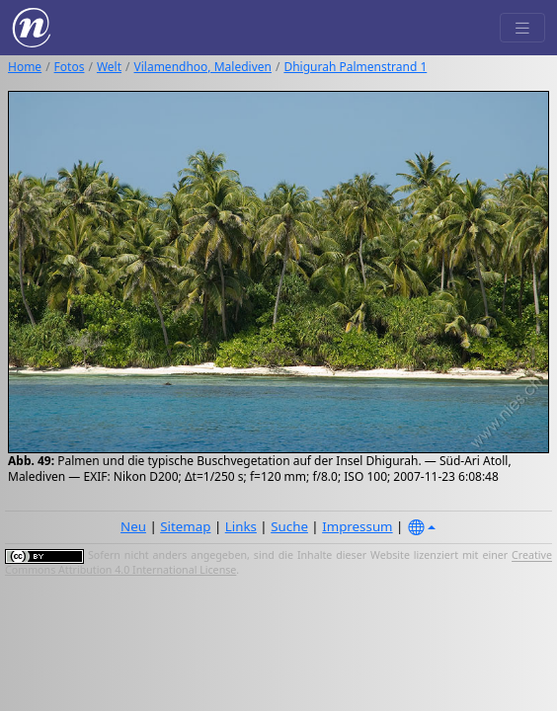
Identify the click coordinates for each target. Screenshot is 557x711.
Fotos (69, 66)
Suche (289, 526)
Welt (109, 66)
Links (241, 526)
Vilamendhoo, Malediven (203, 66)
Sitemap (185, 526)
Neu (133, 526)
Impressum (357, 526)
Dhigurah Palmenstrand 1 (355, 66)
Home (24, 66)
